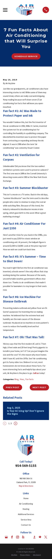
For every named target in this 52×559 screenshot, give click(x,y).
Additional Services (26, 514)
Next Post (39, 387)
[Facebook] (12, 537)
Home (26, 498)
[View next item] (15, 423)
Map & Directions (26, 486)
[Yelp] (23, 537)
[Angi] (28, 537)
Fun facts (29, 379)
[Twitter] (45, 537)
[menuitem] (14, 554)
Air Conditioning (26, 503)
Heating (26, 509)
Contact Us (26, 525)
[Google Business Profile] (6, 537)
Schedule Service (25, 56)
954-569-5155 (26, 465)
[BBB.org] (34, 537)
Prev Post (12, 387)
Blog (16, 379)
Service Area (26, 519)
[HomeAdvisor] (40, 537)
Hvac (22, 379)
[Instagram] (17, 537)
